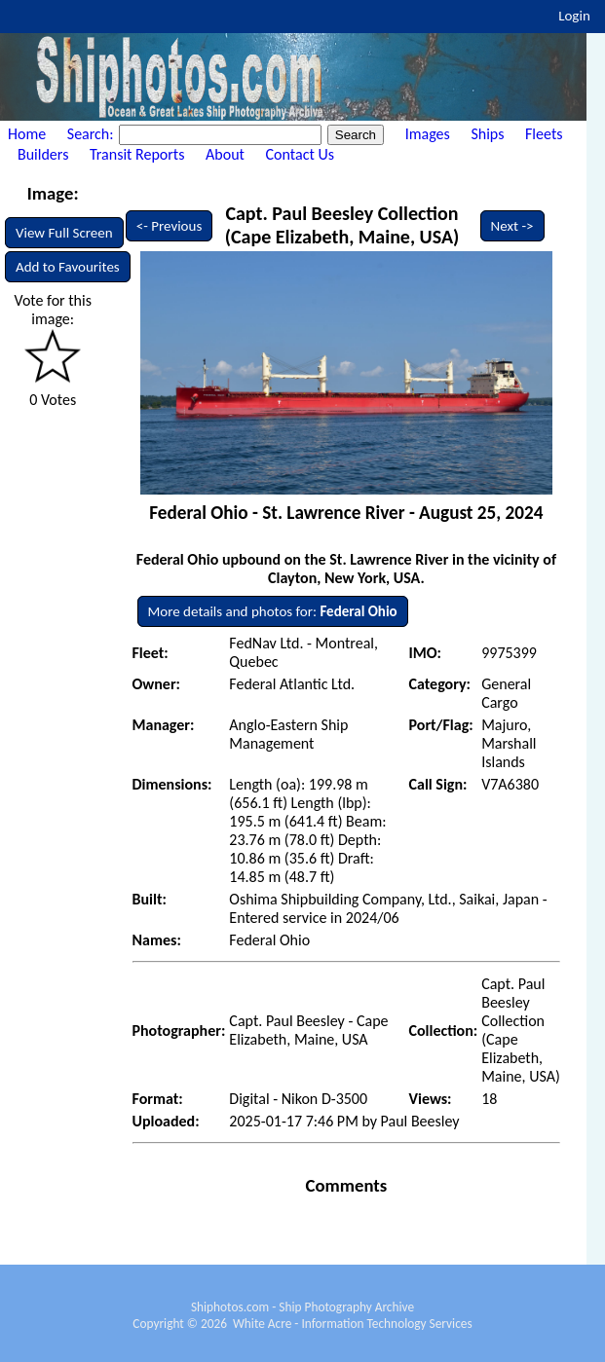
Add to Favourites (68, 267)
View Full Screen (64, 232)
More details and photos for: (272, 611)
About (225, 154)
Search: (92, 134)
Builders (43, 154)
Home (27, 134)
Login (574, 15)
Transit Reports (137, 154)
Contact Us (300, 154)
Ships (487, 134)
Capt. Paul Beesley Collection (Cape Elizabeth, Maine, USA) (342, 225)
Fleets (543, 134)
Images (427, 134)
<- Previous (169, 226)
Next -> (512, 226)
